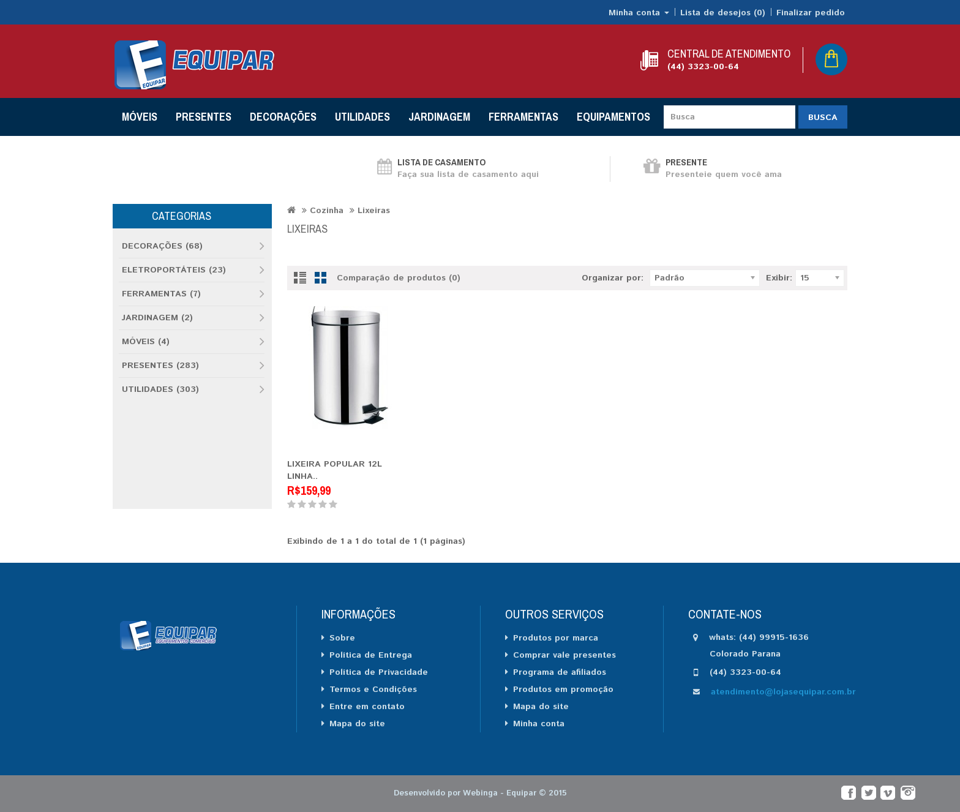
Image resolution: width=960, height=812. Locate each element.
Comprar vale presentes (564, 655)
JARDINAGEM (439, 116)
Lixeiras (374, 211)
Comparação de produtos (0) (398, 278)
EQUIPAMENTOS (613, 116)
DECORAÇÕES (283, 116)
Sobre (342, 638)
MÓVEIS (139, 116)
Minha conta (538, 724)
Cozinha (326, 211)
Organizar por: (612, 278)
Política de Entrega (370, 655)
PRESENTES (203, 116)
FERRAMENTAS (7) (161, 294)
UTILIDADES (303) (160, 389)
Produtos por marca (555, 638)
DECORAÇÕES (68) (162, 246)
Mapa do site (357, 724)
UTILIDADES (362, 116)
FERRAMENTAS (523, 116)
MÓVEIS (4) (146, 342)
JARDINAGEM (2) (157, 318)
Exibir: (779, 278)
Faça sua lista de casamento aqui (468, 174)
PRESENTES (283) (160, 365)
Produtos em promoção (563, 689)
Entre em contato (367, 707)
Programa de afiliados (559, 672)
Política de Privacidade (378, 672)
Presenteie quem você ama (724, 174)
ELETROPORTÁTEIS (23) (174, 270)
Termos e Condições (373, 689)
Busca (823, 117)
